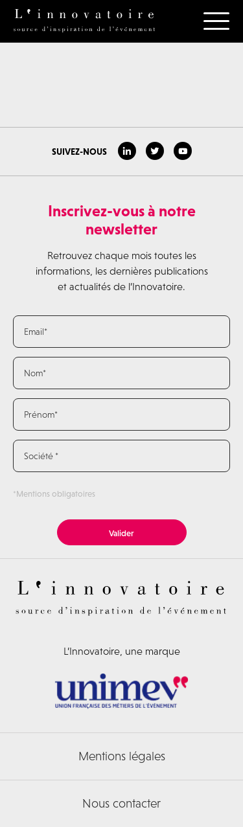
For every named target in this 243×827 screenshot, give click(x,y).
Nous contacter (121, 803)
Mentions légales (121, 756)
